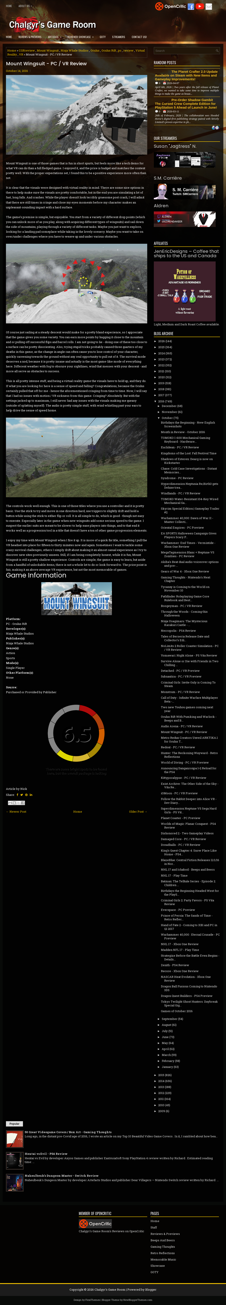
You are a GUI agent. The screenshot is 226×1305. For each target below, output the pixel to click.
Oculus (95, 50)
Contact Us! (139, 37)
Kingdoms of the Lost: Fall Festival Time (189, 453)
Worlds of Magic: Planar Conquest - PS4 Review (188, 825)
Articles (56, 35)
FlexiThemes (92, 1299)
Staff (154, 1227)
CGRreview (27, 50)
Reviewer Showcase (82, 35)
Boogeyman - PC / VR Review (181, 606)
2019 (161, 383)
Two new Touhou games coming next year (187, 709)
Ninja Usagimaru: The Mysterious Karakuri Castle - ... (184, 623)
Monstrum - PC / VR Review (180, 692)
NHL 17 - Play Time (174, 875)
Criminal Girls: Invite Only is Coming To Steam (188, 684)
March (166, 1055)
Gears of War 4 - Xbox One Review (185, 571)
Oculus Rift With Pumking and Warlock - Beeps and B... (189, 718)
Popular (14, 1123)
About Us (26, 5)
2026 (161, 341)
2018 (161, 389)
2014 (161, 1081)
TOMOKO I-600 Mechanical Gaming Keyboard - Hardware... (185, 439)
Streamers (118, 37)
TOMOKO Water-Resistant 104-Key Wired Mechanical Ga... (189, 501)
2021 (161, 371)
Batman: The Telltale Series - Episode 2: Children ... (188, 883)
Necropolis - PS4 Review (178, 631)
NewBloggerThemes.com (137, 1299)
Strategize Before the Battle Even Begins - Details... (190, 957)
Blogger (150, 1290)
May (165, 1043)
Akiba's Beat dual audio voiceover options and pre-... (190, 564)
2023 (161, 359)
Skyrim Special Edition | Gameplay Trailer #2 (190, 510)
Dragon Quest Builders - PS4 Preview (187, 996)
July (165, 1031)
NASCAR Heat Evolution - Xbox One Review (186, 979)
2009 (161, 1111)
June (165, 1037)
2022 (161, 365)
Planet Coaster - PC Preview (180, 818)
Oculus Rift (109, 50)
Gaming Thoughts (163, 1247)
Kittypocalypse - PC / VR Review (183, 778)
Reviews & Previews (30, 37)
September (169, 1019)
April (165, 1049)
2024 (161, 353)
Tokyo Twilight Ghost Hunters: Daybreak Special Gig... (189, 1003)
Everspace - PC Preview (178, 910)
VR (21, 54)
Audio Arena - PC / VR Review (182, 726)
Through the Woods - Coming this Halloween (184, 613)
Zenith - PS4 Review (175, 965)
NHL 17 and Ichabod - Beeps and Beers (188, 869)
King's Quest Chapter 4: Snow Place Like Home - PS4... (189, 852)
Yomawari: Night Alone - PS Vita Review (189, 655)
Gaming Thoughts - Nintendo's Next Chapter (185, 579)
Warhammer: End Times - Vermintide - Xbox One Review (188, 545)
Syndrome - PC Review (177, 478)
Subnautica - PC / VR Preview (181, 676)
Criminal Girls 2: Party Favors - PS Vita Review (187, 902)
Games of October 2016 (177, 1011)
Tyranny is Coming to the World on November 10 (185, 589)
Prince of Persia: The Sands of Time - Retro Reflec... (187, 917)
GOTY (102, 37)
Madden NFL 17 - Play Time (180, 950)
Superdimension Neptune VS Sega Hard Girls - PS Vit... (189, 810)
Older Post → (138, 812)
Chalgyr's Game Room (109, 1290)
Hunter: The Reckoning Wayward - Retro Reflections (189, 755)
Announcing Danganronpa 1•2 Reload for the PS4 (189, 770)
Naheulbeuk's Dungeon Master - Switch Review (62, 1176)
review (128, 50)
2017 (161, 395)
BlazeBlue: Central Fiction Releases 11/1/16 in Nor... (190, 862)
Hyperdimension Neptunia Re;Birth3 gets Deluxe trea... (189, 485)
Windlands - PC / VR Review (180, 493)
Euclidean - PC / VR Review (180, 447)
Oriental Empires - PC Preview (182, 528)
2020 (161, 377)
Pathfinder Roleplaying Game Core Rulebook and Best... (185, 598)
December (169, 406)
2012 (161, 1093)
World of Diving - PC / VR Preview (185, 762)
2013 (161, 1087)
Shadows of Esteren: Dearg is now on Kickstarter (187, 461)
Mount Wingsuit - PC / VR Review (46, 63)
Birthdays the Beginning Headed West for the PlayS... (190, 892)
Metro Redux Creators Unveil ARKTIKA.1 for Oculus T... (189, 739)
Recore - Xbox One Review (180, 971)
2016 (161, 401)
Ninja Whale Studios (75, 50)
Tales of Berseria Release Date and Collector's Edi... (185, 638)
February (168, 1061)
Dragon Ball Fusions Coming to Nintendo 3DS (189, 988)
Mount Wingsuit (48, 50)
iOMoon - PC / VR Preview (179, 793)
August (166, 1025)
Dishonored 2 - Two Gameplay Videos (187, 833)
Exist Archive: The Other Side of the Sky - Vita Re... (189, 785)
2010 (161, 1105)
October (167, 418)
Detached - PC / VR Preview (180, 671)
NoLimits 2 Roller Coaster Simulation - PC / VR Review (190, 648)
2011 (161, 1099)
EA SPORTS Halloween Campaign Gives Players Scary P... (189, 535)
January (167, 1067)
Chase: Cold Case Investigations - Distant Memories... (189, 470)
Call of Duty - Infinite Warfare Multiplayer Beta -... (189, 699)
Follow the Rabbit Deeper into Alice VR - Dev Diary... (189, 801)
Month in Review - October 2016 (183, 432)
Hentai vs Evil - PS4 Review (46, 1154)
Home (9, 6)
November (169, 412)
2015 (161, 1075)
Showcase (158, 1266)
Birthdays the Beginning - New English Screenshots (188, 424)
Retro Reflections (163, 1253)
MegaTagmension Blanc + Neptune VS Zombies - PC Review (187, 554)
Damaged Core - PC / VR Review (183, 839)
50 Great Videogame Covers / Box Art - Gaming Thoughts (68, 1132)
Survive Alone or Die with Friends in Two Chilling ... (189, 663)
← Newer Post (16, 812)
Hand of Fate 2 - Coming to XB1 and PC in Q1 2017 (189, 927)
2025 (161, 347)
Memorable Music (163, 1259)
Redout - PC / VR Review (178, 747)
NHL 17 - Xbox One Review (180, 944)
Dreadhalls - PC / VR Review (180, 845)
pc (119, 50)
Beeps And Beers (163, 1240)
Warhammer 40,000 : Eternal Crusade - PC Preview (190, 936)
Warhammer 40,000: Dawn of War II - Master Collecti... (187, 520)
